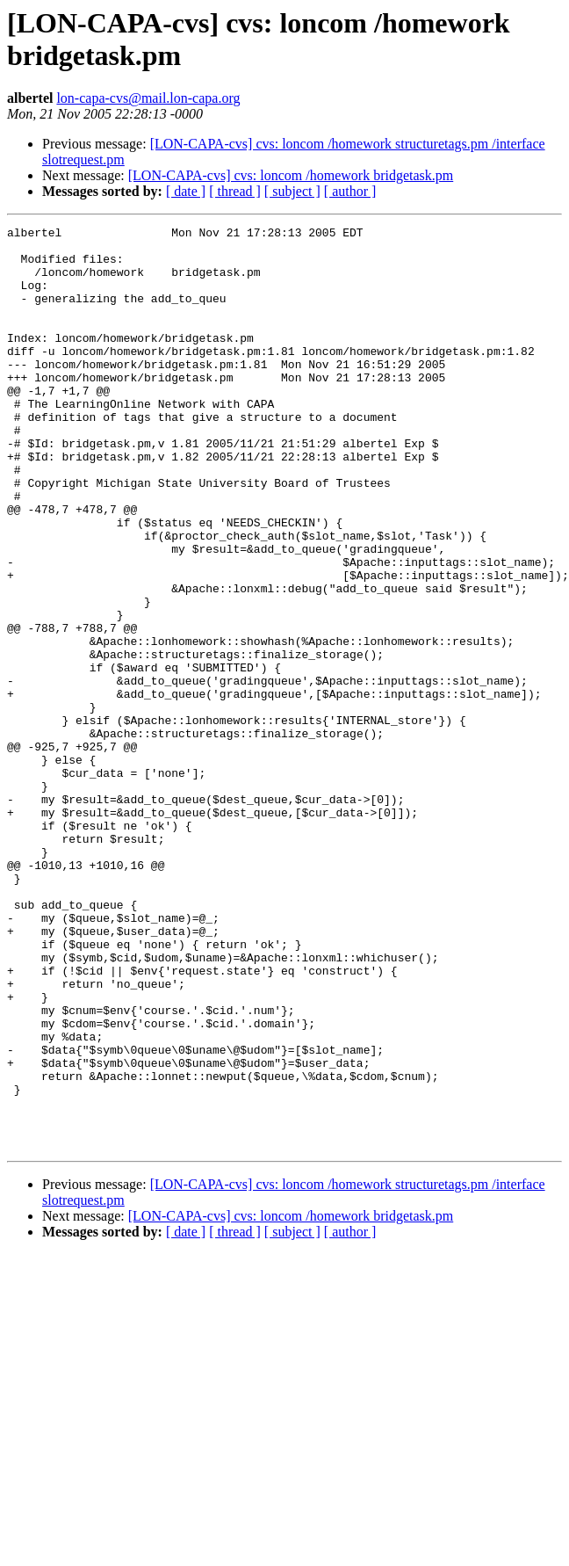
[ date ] (185, 191)
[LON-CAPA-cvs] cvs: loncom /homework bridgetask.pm (290, 175)
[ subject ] (292, 191)
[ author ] (350, 191)
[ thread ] (235, 191)
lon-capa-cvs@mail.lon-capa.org (148, 98)
